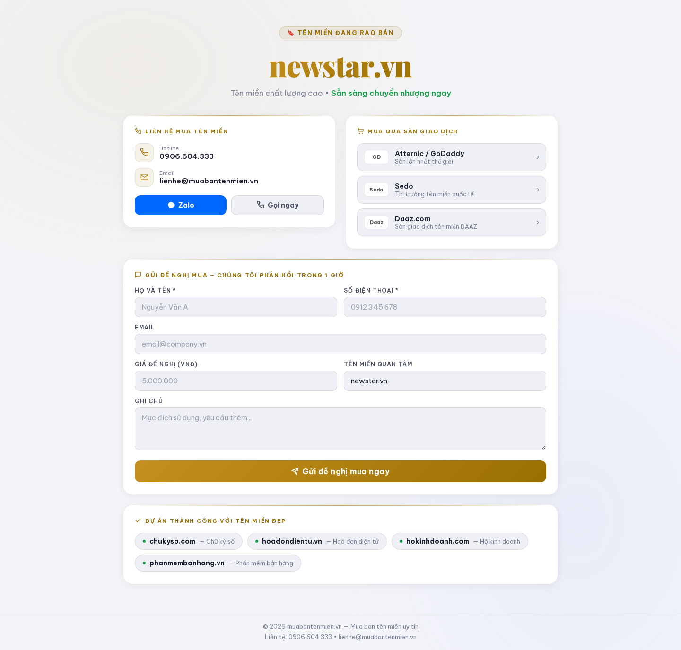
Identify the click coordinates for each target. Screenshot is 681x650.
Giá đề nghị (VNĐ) (166, 364)
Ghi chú (149, 401)
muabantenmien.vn (314, 626)
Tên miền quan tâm (378, 364)
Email (145, 327)
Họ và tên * (155, 290)
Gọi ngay (277, 205)
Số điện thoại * (371, 290)
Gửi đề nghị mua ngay (340, 471)
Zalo (180, 205)
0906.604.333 (186, 156)
